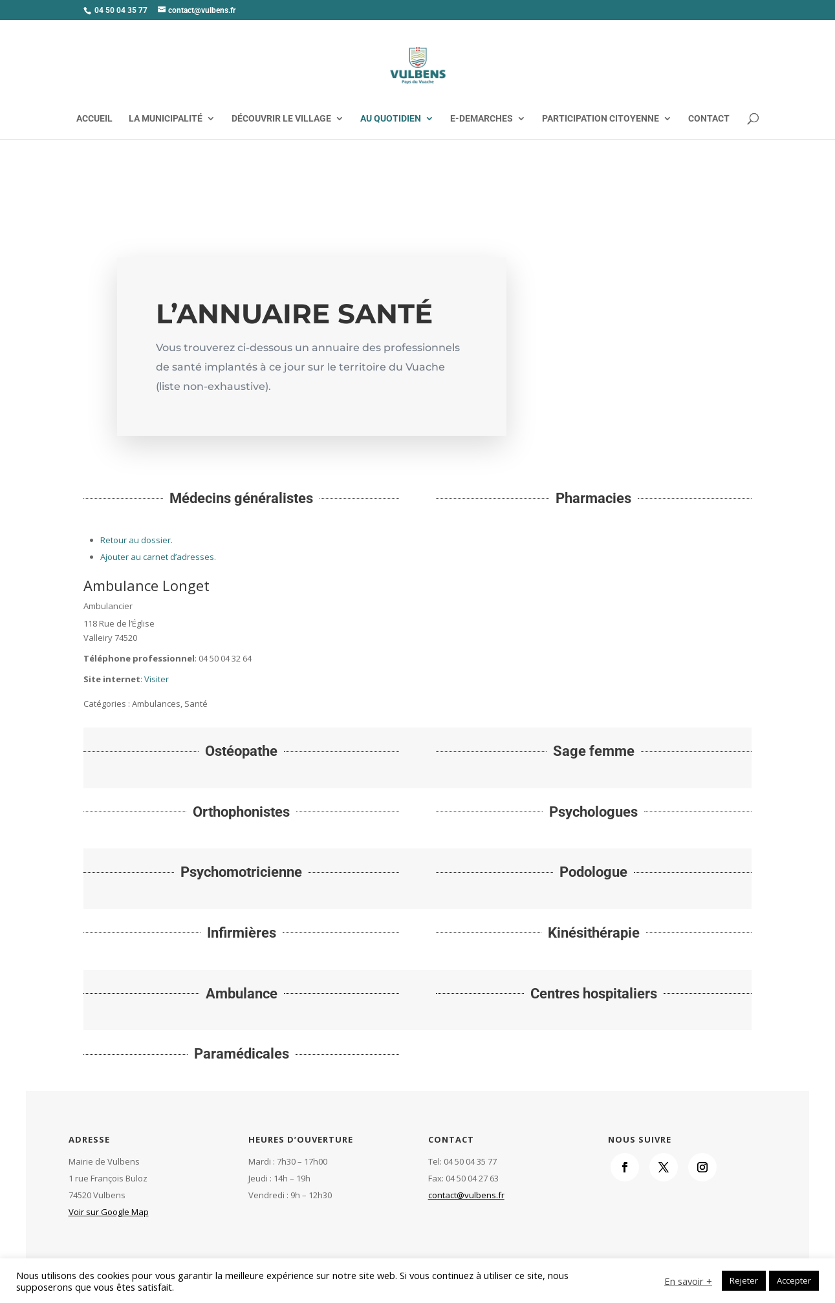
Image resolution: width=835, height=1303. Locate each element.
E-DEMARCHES (481, 119)
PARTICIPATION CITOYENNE (600, 119)
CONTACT (709, 119)
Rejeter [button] (744, 1280)
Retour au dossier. (136, 540)
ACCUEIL (94, 119)
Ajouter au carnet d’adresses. (158, 557)
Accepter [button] (794, 1280)
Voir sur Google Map (109, 1212)
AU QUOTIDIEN (390, 119)
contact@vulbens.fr (466, 1195)
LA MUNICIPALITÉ (165, 119)
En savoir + (688, 1281)
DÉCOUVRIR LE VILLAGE (281, 119)
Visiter (156, 679)
